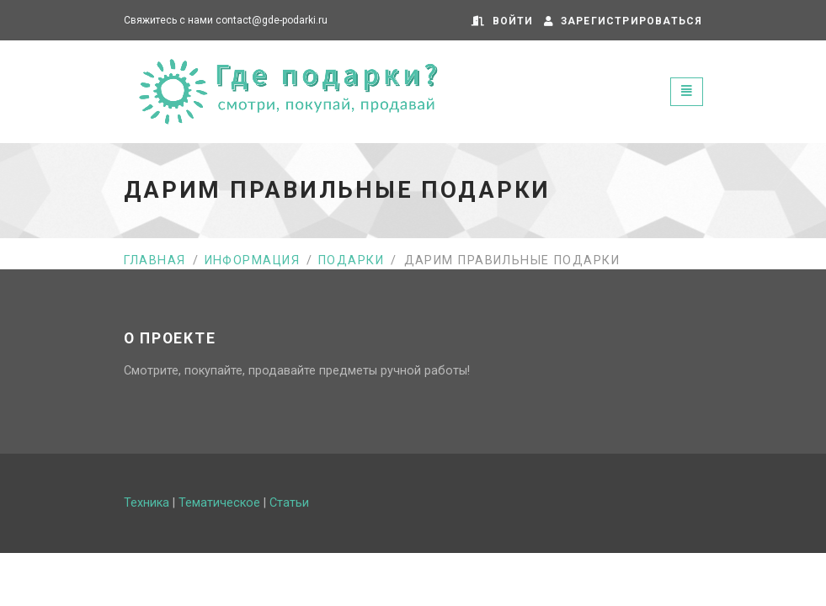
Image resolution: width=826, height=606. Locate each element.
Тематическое (219, 503)
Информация (252, 260)
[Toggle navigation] (686, 91)
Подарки (351, 260)
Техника (146, 503)
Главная (155, 260)
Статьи (289, 503)
